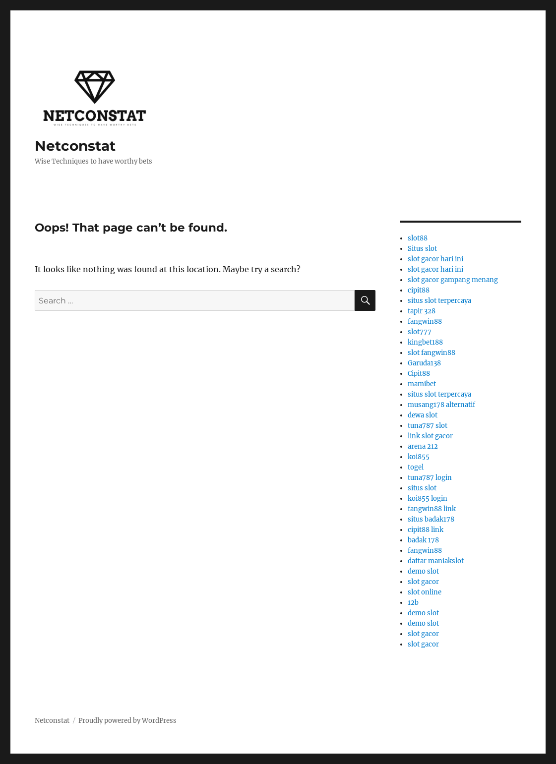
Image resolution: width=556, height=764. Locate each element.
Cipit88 (419, 373)
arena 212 (423, 446)
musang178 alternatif (441, 405)
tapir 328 (421, 311)
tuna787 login (430, 477)
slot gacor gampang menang (453, 280)
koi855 (419, 457)
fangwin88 (425, 321)
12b (413, 602)
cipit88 (419, 290)
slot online (424, 592)
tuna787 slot (427, 425)
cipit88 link (425, 530)
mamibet (422, 384)
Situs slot (422, 248)
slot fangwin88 (431, 353)
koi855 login (427, 498)
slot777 (420, 332)
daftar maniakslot (436, 561)
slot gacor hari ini (435, 259)
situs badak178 (431, 519)
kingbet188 (425, 342)
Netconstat (75, 145)
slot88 (418, 238)
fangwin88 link (432, 509)
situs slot (422, 488)
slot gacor (423, 582)
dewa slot (422, 415)
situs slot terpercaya (439, 300)
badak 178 (423, 540)
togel (416, 467)
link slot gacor (430, 436)
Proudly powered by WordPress (127, 720)
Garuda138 (424, 363)
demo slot (423, 571)
